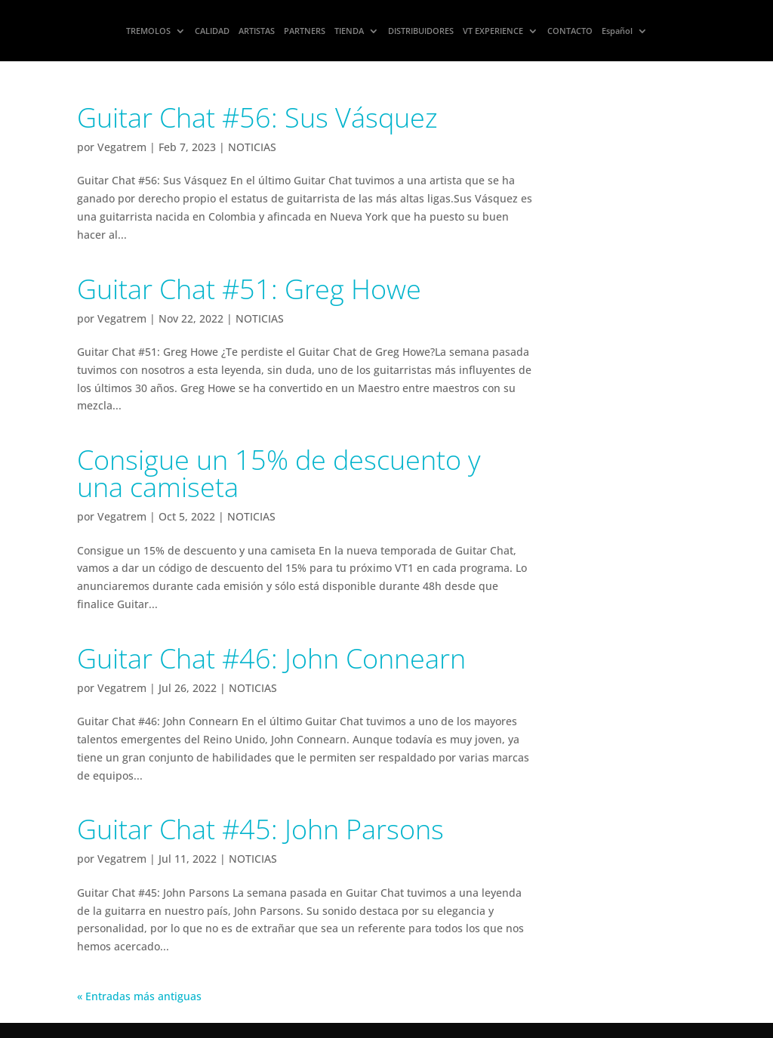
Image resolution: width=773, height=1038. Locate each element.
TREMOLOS (148, 31)
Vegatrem (121, 147)
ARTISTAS (257, 31)
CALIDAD (212, 31)
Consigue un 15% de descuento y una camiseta (279, 473)
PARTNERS (304, 31)
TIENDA (349, 31)
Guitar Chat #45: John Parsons (260, 829)
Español (617, 31)
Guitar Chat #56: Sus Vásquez (257, 117)
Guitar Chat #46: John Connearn (271, 658)
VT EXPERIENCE (493, 31)
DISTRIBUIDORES (421, 31)
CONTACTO (570, 31)
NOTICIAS (252, 147)
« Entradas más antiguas (139, 996)
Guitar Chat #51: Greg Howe (249, 288)
